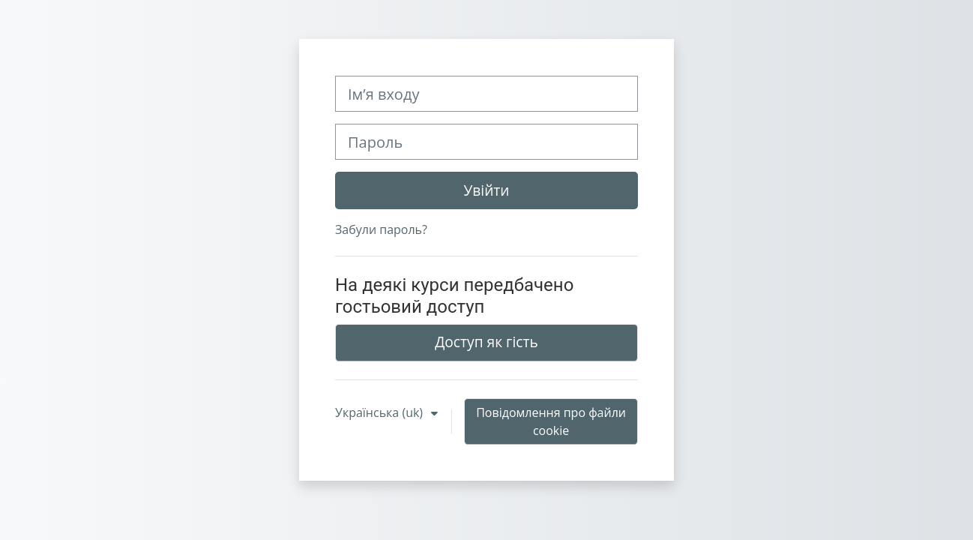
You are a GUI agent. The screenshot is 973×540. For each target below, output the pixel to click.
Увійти (486, 190)
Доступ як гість (486, 342)
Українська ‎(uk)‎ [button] (380, 412)
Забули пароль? (381, 229)
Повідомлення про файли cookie (551, 421)
